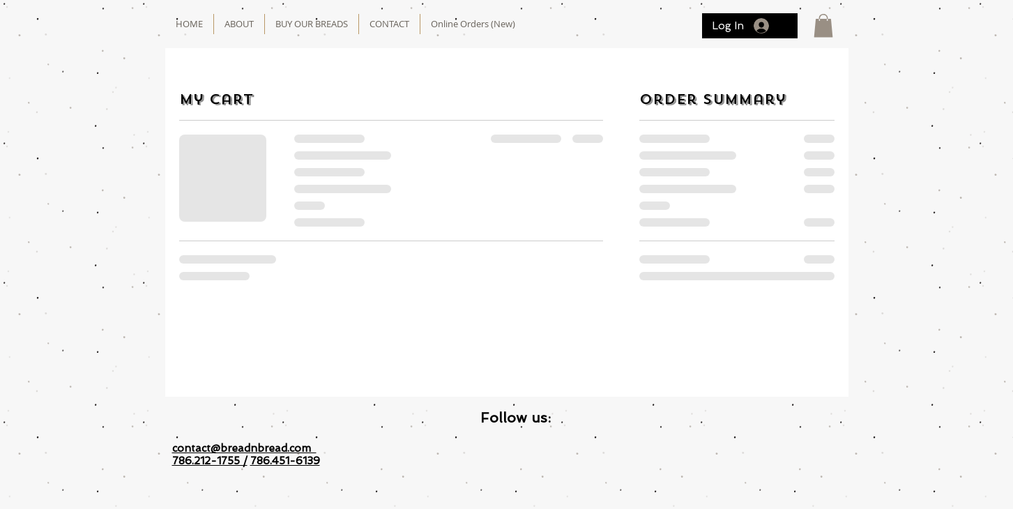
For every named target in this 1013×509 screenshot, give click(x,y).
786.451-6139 (285, 461)
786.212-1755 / (209, 461)
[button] (823, 25)
